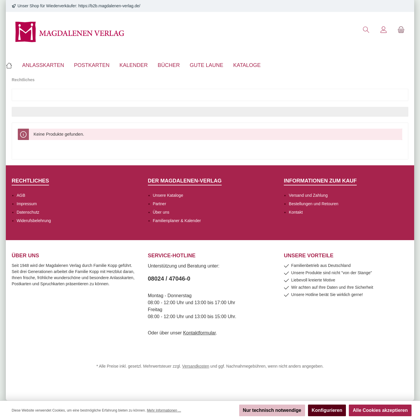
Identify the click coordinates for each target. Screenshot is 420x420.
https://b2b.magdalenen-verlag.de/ (109, 5)
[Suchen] (366, 30)
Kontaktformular (199, 332)
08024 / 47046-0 (169, 278)
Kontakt (295, 212)
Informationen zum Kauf (320, 181)
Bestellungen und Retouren (313, 203)
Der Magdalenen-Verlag (185, 181)
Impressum (27, 203)
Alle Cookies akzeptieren (380, 410)
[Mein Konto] (383, 30)
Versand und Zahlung (308, 195)
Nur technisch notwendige (272, 410)
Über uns (161, 212)
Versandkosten (195, 366)
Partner (159, 203)
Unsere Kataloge (168, 195)
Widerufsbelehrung (34, 220)
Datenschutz (28, 212)
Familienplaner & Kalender (177, 220)
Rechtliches (30, 181)
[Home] (11, 65)
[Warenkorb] (401, 30)
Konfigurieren (327, 410)
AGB (21, 195)
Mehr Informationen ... (164, 410)
